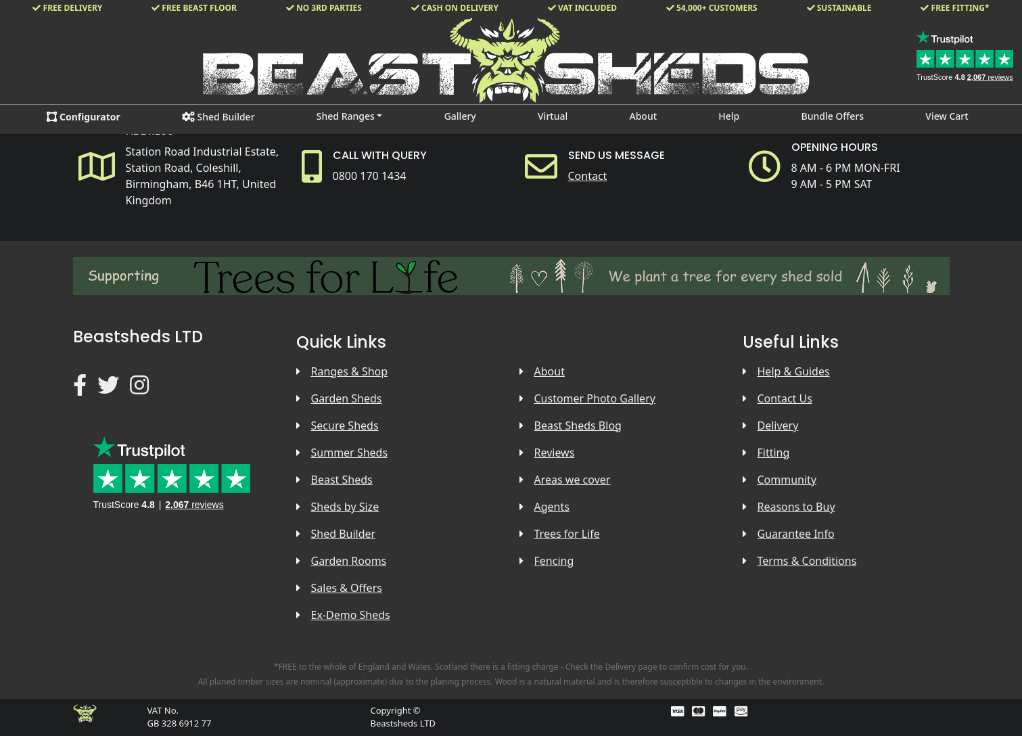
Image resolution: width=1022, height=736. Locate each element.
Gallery (460, 116)
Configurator (83, 116)
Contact (587, 175)
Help (728, 116)
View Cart (946, 116)
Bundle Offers (833, 116)
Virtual (552, 116)
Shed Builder (218, 116)
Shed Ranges (346, 116)
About (643, 116)
